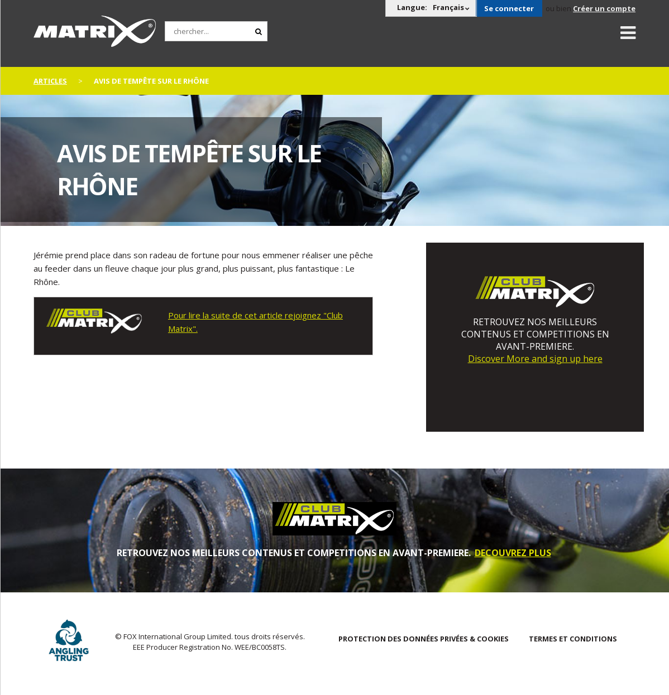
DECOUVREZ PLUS (513, 553)
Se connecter (509, 8)
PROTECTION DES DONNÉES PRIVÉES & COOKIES (423, 639)
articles (50, 81)
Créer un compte (604, 8)
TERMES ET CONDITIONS (573, 639)
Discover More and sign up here (535, 359)
